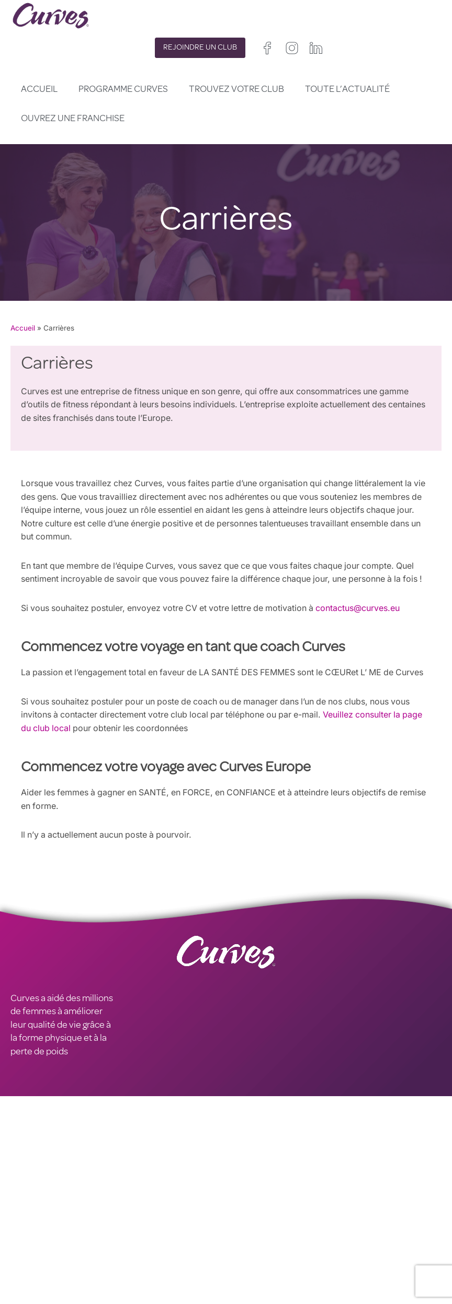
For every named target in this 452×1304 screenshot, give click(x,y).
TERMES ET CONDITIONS (169, 1225)
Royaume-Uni (249, 1228)
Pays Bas (241, 1281)
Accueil (39, 90)
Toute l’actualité (347, 90)
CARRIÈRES (33, 1212)
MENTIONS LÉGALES (52, 1225)
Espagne (240, 1254)
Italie (270, 1254)
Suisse (297, 1254)
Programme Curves (123, 90)
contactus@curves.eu (364, 608)
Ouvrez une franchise (73, 119)
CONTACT (30, 1198)
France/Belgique (253, 1241)
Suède (236, 1268)
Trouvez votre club (236, 90)
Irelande (293, 1228)
